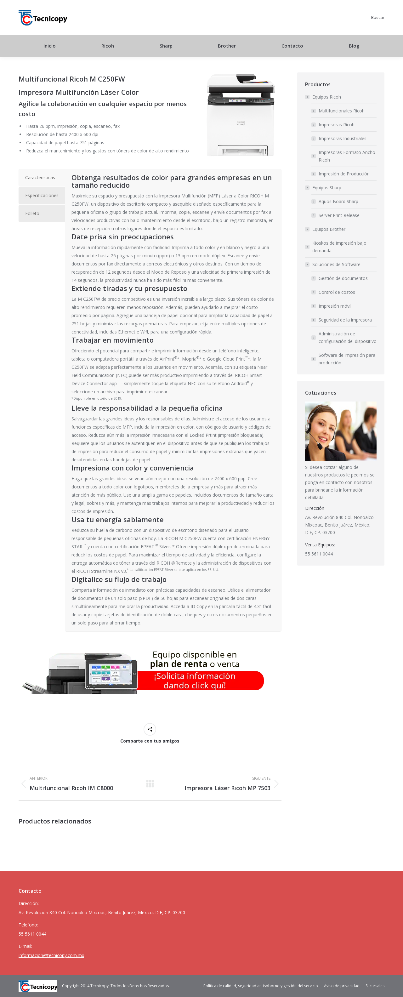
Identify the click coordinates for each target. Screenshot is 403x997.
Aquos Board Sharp (338, 201)
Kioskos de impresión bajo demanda (339, 247)
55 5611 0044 (319, 554)
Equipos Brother (328, 229)
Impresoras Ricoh (337, 125)
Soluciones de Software (333, 264)
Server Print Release (339, 215)
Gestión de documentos (343, 278)
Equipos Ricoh (323, 97)
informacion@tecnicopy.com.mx (51, 955)
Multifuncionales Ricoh (342, 111)
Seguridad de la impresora (345, 320)
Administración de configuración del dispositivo (348, 337)
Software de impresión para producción (347, 359)
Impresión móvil (335, 306)
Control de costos (337, 292)
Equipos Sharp (323, 188)
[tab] (42, 177)
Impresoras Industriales (342, 138)
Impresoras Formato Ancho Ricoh (347, 156)
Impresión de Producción (344, 174)
